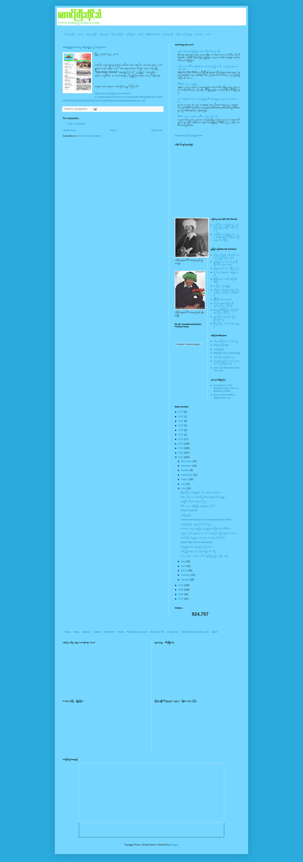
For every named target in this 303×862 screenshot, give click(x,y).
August (185, 479)
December (186, 461)
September (187, 475)
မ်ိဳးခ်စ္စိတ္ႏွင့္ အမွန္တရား (188, 84)
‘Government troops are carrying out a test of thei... (206, 519)
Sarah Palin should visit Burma (196, 542)
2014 (181, 443)
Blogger (174, 844)
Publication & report (137, 632)
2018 (181, 430)
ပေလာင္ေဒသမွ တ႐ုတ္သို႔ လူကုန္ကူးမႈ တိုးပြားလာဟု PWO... (205, 528)
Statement (109, 632)
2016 (181, 434)
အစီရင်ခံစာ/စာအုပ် (152, 34)
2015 (181, 439)
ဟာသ (208, 34)
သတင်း (80, 34)
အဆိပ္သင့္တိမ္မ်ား (219, 349)
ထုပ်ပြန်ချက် (130, 34)
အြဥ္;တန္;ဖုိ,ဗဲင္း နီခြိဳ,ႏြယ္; (227, 268)
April (183, 566)
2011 (181, 457)
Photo (121, 632)
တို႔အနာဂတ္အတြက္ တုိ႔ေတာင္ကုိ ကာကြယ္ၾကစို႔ (227, 362)
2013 (181, 448)
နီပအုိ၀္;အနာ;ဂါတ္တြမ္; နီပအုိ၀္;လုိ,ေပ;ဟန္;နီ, (224, 304)
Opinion (86, 632)
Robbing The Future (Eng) (227, 353)
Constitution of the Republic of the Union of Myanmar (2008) (226, 388)
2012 (181, 452)
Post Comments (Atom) (89, 136)
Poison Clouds (221, 345)
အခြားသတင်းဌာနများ (184, 34)
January (185, 579)
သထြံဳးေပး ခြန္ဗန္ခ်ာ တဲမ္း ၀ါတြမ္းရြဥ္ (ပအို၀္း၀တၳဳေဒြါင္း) (226, 227)
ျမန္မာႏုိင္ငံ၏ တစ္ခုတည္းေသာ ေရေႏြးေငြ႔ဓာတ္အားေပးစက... (208, 533)
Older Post (156, 130)
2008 (181, 594)
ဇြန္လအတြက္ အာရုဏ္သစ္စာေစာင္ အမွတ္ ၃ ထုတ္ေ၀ (200, 492)
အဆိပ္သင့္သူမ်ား (186, 515)
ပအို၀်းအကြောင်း (117, 34)
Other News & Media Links (195, 632)
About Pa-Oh (157, 632)
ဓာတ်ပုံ (140, 34)
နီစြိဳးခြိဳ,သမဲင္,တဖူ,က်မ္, (223, 299)
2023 (181, 412)
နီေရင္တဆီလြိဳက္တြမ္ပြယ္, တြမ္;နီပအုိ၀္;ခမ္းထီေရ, (226, 311)
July (183, 484)
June (184, 488)
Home (113, 130)
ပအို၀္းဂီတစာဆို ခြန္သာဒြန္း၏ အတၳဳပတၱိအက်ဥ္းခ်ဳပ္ (199, 51)
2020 (181, 425)
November (186, 465)
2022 (181, 416)
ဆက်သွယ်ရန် (167, 34)
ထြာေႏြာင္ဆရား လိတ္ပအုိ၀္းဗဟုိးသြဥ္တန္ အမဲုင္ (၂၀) (226, 256)
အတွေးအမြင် (91, 34)
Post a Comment (76, 123)
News (76, 632)
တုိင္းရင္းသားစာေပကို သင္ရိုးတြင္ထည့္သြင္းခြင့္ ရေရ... (205, 555)
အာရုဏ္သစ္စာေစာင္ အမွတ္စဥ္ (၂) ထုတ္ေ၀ (84, 47)
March (184, 570)
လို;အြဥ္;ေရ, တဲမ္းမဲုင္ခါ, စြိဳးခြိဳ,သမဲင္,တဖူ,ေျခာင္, (226, 263)
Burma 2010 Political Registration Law (224, 396)
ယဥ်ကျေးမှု (103, 34)
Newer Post (70, 130)
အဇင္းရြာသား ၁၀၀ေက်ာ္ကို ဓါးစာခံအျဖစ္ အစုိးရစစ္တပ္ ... (203, 497)
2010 (181, 585)
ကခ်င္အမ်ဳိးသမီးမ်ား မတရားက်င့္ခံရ (193, 501)
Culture (97, 632)
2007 (181, 598)
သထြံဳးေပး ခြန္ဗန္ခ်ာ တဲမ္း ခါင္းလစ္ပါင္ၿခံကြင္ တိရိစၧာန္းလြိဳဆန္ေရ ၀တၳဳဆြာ (226, 237)
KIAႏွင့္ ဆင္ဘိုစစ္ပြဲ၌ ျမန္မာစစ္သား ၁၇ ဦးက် (197, 505)
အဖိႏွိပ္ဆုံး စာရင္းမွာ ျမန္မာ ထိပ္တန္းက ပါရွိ (197, 551)
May (183, 561)
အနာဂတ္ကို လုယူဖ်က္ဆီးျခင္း (225, 357)
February (186, 575)
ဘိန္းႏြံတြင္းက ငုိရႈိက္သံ (226, 341)
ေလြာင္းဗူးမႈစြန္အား (222, 285)
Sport (215, 632)
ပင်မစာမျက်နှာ (69, 34)
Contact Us (172, 632)
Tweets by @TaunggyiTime (189, 135)
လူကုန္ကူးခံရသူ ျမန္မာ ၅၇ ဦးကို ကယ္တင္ (195, 524)
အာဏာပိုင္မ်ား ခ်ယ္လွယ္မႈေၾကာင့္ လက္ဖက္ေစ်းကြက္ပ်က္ (202, 537)
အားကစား (199, 34)
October (185, 470)
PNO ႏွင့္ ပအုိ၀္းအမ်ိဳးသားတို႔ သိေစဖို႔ (198, 116)
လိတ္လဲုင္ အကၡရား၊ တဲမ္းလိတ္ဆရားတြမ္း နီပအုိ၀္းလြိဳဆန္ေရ (227, 292)
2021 (181, 421)
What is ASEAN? (189, 510)
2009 (181, 589)
